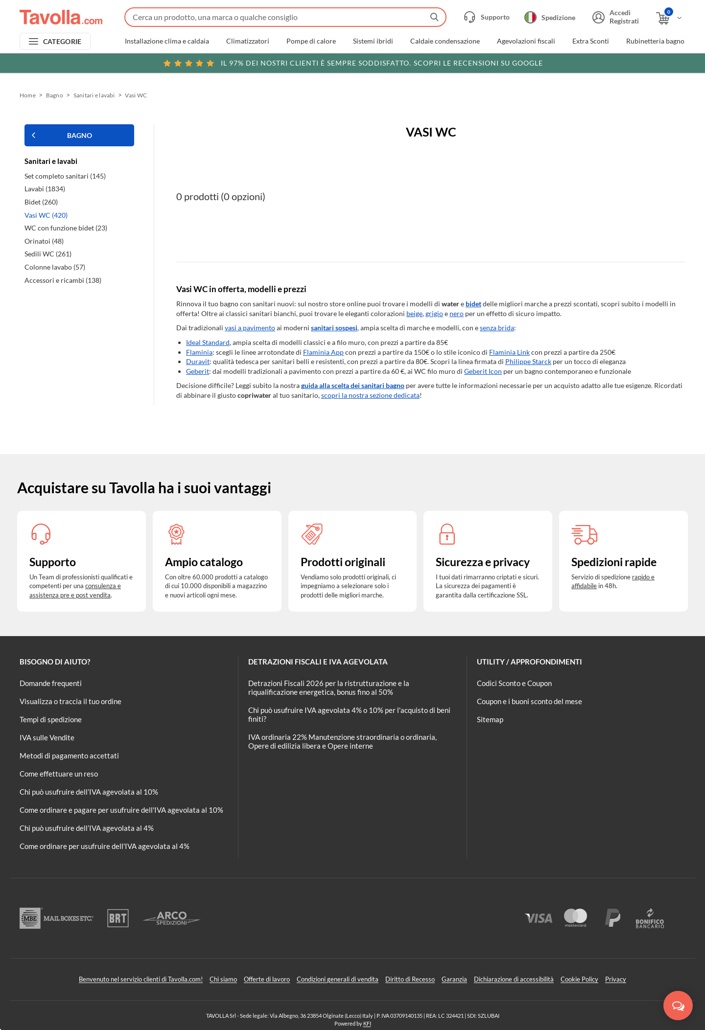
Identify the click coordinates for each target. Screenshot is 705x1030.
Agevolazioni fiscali (526, 41)
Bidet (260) (41, 202)
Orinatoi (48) (44, 241)
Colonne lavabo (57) (54, 267)
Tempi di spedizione (51, 719)
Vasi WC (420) (46, 215)
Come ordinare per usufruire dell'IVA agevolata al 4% (104, 846)
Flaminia (199, 352)
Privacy (615, 979)
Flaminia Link (509, 352)
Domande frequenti (51, 683)
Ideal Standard (208, 342)
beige (414, 313)
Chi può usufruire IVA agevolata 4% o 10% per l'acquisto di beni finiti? (349, 714)
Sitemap (490, 719)
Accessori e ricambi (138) (62, 280)
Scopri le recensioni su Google (352, 63)
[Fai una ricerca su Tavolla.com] (285, 17)
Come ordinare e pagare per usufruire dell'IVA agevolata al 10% (121, 809)
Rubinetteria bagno (655, 41)
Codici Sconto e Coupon (514, 683)
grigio (434, 313)
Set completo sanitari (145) (65, 176)
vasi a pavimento (250, 327)
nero (456, 313)
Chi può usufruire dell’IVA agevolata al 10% (89, 791)
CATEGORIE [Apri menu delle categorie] (62, 41)
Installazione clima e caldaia (167, 41)
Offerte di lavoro (267, 979)
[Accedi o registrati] (614, 17)
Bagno (54, 95)
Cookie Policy (579, 979)
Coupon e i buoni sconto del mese (529, 701)
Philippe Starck (528, 361)
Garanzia (454, 979)
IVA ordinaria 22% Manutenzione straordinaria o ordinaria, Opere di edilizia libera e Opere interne (342, 741)
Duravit (198, 361)
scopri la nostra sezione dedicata (370, 395)
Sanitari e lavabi (94, 95)
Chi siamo (223, 979)
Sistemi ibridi (373, 41)
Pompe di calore (311, 41)
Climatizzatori (247, 41)
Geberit (197, 371)
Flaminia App (323, 352)
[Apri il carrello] (669, 18)
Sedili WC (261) (47, 254)
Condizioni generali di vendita (337, 979)
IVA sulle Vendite (47, 737)
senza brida (497, 327)
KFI (367, 1023)
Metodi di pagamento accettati (69, 755)
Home (28, 95)
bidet (473, 303)
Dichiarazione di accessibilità (514, 979)
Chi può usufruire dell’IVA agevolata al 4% (87, 828)
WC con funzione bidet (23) (65, 228)
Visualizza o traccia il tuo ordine (70, 701)
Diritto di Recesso (410, 979)
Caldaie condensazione (445, 41)
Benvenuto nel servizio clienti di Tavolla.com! (141, 979)
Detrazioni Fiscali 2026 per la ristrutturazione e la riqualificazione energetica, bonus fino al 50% (328, 687)
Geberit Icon (483, 371)
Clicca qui (617, 62)
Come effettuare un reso (59, 773)
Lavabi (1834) (44, 188)
